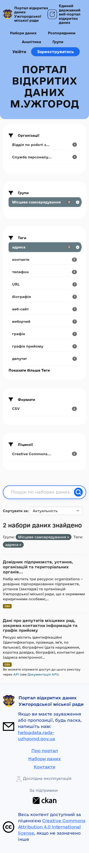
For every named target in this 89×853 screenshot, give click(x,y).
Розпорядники (61, 33)
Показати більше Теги (29, 370)
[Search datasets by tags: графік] (44, 334)
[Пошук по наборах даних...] (41, 492)
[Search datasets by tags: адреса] (44, 247)
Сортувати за (15, 511)
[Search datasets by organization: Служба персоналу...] (44, 157)
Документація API (42, 674)
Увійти (19, 51)
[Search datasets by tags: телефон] (44, 272)
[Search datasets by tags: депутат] (44, 358)
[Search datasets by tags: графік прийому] (44, 346)
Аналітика (31, 42)
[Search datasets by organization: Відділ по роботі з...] (44, 145)
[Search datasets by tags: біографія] (44, 297)
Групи (57, 42)
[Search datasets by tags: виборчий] (44, 321)
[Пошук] (78, 492)
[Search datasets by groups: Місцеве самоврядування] (44, 202)
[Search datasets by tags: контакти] (44, 259)
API (16, 674)
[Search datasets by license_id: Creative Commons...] (44, 454)
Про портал (44, 750)
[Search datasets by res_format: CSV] (44, 409)
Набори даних (23, 33)
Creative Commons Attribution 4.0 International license (51, 826)
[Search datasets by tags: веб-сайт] (44, 309)
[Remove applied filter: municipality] (68, 537)
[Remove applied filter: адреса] (20, 544)
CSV (7, 606)
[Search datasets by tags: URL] (44, 284)
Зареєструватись (55, 51)
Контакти (44, 766)
